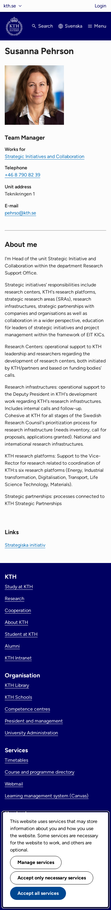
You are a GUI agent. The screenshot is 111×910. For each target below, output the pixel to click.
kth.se (10, 6)
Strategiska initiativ (25, 545)
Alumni (12, 646)
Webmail (14, 784)
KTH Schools (18, 697)
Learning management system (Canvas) (47, 796)
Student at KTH (21, 634)
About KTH (16, 622)
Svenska (73, 26)
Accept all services (38, 893)
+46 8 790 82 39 (22, 175)
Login (100, 6)
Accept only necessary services (51, 878)
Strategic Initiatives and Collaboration (44, 156)
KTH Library (17, 685)
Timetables (16, 760)
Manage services (35, 862)
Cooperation (18, 610)
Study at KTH (19, 586)
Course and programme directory (39, 772)
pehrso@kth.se (20, 213)
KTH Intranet (18, 658)
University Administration (31, 733)
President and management (34, 721)
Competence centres (27, 709)
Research (14, 598)
